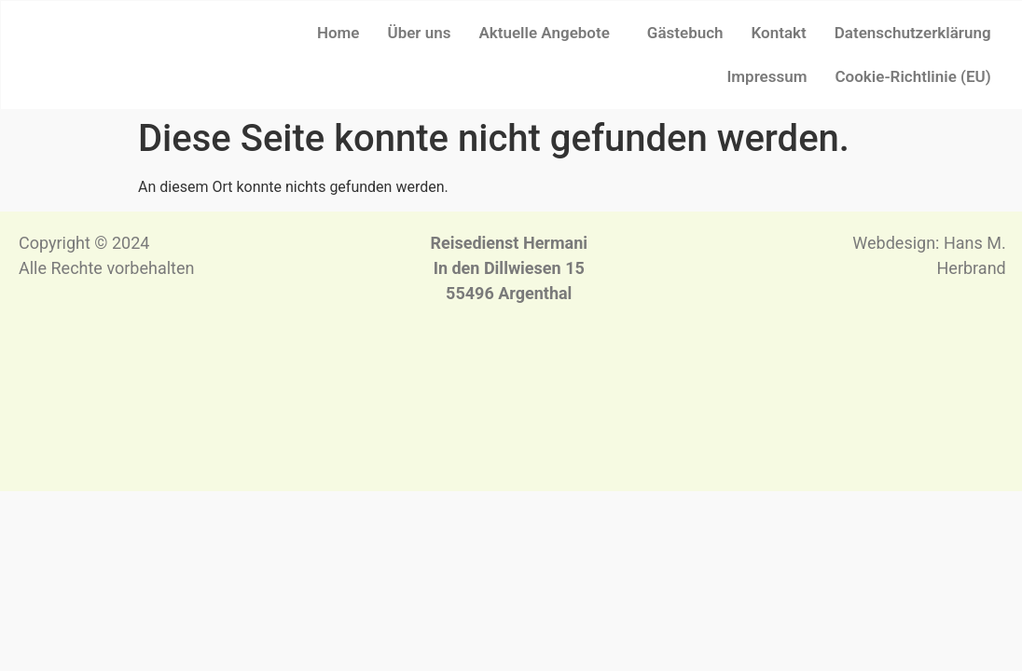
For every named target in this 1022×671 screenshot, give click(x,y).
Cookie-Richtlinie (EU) (912, 76)
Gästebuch (685, 32)
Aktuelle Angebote (543, 32)
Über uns (419, 32)
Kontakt (779, 32)
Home (338, 32)
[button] (548, 33)
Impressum (766, 76)
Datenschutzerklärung (913, 32)
